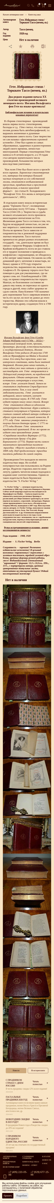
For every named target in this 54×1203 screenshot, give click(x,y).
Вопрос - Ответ (29, 1165)
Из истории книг (11, 1167)
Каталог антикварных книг (13, 15)
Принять (8, 1195)
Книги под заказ (34, 15)
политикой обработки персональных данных (22, 1189)
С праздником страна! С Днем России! (14, 1083)
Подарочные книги (9, 1162)
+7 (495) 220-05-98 (17, 1173)
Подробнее (21, 1195)
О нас (45, 1163)
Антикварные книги (10, 1157)
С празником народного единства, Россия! (16, 1139)
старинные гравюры (28, 1157)
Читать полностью (40, 1082)
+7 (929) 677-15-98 (40, 1173)
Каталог (46, 1156)
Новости (46, 1160)
